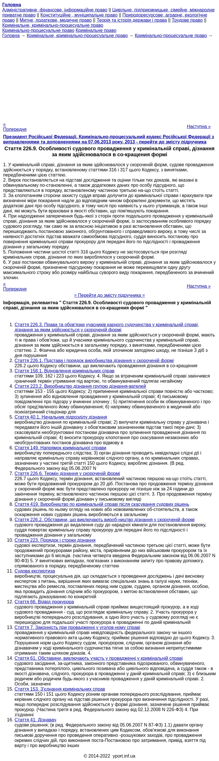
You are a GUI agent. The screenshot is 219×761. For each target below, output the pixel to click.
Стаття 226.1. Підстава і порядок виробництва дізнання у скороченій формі (94, 360)
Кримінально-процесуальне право (38, 30)
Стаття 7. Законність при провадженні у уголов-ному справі (77, 627)
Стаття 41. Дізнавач (35, 719)
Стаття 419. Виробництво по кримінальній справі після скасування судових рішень (102, 504)
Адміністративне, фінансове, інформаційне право (54, 9)
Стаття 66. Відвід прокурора (44, 601)
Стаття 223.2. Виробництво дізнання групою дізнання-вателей (80, 386)
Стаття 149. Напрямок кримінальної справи (60, 447)
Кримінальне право (96, 30)
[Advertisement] (109, 78)
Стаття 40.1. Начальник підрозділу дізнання (61, 417)
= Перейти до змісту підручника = (109, 295)
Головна (11, 35)
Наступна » (199, 126)
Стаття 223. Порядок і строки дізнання (55, 540)
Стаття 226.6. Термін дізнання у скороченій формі (67, 473)
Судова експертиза (35, 571)
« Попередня (15, 127)
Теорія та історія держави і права (132, 20)
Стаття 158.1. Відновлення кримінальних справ (64, 370)
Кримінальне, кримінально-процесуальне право (52, 25)
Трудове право (187, 20)
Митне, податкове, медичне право (56, 20)
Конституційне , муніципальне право (78, 15)
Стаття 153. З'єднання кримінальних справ (60, 689)
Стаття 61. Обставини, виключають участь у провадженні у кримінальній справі (98, 658)
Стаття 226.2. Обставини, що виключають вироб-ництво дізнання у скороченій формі (104, 519)
